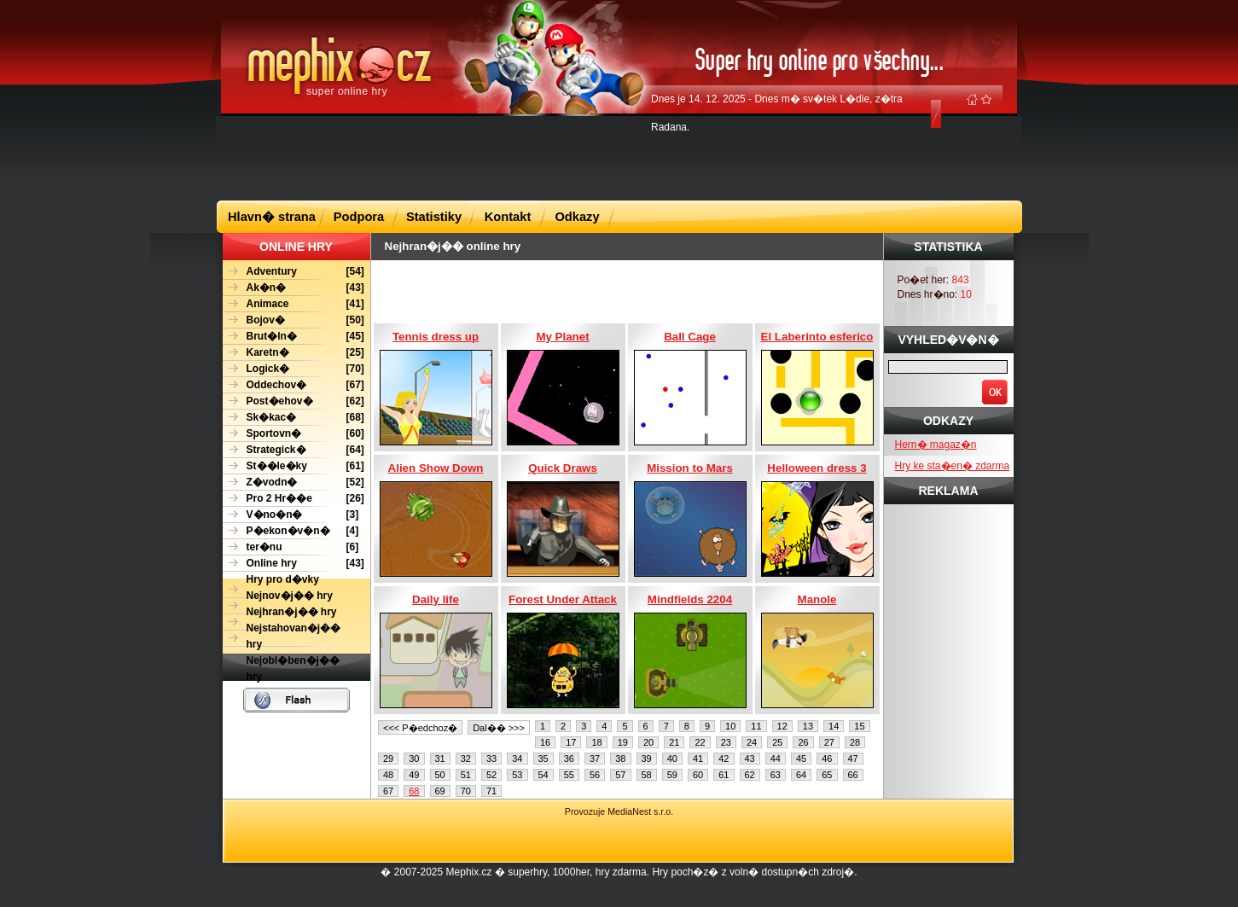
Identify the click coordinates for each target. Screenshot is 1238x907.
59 (672, 775)
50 (440, 775)
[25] (293, 353)
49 (414, 775)
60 (698, 775)
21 (674, 742)
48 (388, 775)
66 (853, 775)
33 (491, 758)
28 (855, 742)
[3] (291, 515)
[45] (293, 336)
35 (543, 758)
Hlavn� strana (272, 217)
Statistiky (434, 217)
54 (543, 775)
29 (388, 758)
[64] (293, 450)
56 (595, 775)
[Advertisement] (619, 157)
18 (596, 742)
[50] (293, 320)
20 (648, 742)
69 (440, 791)
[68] (293, 418)
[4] (291, 531)
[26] (293, 499)
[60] (293, 434)
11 (756, 726)
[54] (293, 272)
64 (801, 775)
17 (571, 742)
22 (700, 742)
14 (833, 726)
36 (569, 758)
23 (726, 742)
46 (827, 758)
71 (491, 791)
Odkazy (577, 217)
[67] (293, 385)
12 (782, 726)
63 (775, 775)
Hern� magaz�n (936, 445)
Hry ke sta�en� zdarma (952, 466)
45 (801, 758)
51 (466, 775)
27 (829, 742)
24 (752, 742)
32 (466, 758)
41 (698, 758)
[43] (293, 288)
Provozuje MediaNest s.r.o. (619, 811)
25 (777, 742)
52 (491, 775)
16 (545, 742)
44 (775, 758)
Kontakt (508, 217)
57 (620, 775)
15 (859, 726)
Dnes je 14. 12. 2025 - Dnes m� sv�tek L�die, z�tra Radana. (777, 113)
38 (620, 758)
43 (750, 758)
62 (750, 775)
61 (723, 775)
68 (414, 791)
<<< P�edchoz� (420, 728)
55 (569, 775)
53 (517, 775)
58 (647, 775)
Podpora (359, 217)
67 (388, 791)
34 (517, 758)
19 (623, 742)
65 (827, 775)
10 (730, 726)
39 (647, 758)
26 (803, 742)
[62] (293, 401)
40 (672, 758)
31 (440, 758)
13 (808, 726)
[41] (293, 304)
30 (414, 758)
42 (723, 758)
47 (853, 758)
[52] (293, 482)
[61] (293, 466)
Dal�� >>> (499, 728)
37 (595, 758)
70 (466, 791)
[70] (293, 369)
